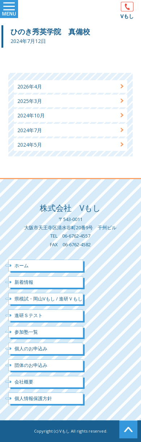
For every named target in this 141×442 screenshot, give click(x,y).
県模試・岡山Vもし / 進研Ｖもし (48, 298)
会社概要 (23, 381)
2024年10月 (31, 115)
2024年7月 (29, 130)
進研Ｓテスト (28, 315)
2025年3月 (29, 101)
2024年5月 (29, 144)
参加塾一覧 (26, 332)
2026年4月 (29, 86)
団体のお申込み (30, 365)
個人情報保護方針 (33, 398)
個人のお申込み (30, 348)
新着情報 (23, 282)
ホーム (21, 265)
